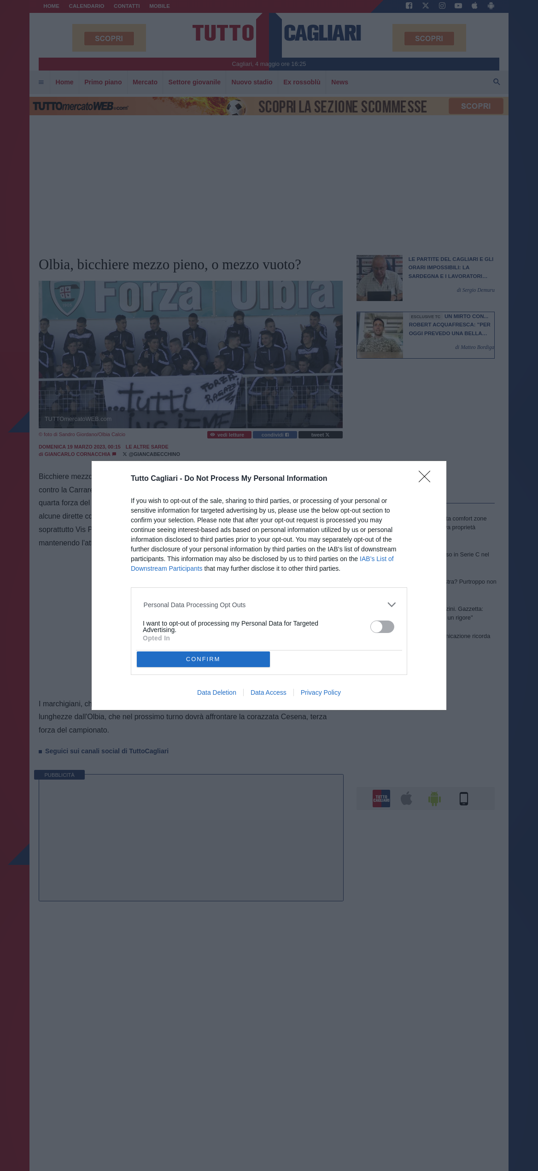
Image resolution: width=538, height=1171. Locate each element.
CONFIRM (203, 659)
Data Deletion (216, 692)
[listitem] (269, 604)
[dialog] (269, 585)
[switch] (382, 627)
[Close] (427, 479)
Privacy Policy (321, 692)
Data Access (269, 692)
